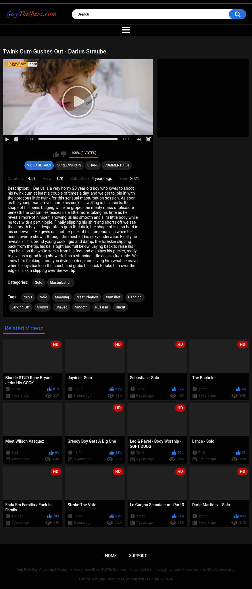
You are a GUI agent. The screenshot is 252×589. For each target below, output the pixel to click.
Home (111, 555)
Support (138, 555)
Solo (38, 283)
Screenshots (69, 165)
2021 (28, 297)
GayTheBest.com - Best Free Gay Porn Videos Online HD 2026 (126, 579)
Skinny (42, 307)
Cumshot (113, 297)
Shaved (62, 307)
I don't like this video (63, 154)
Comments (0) (117, 165)
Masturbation (61, 283)
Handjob (135, 297)
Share (92, 165)
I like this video (56, 154)
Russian (101, 307)
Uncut (120, 307)
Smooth (81, 307)
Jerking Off (20, 307)
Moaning (62, 297)
